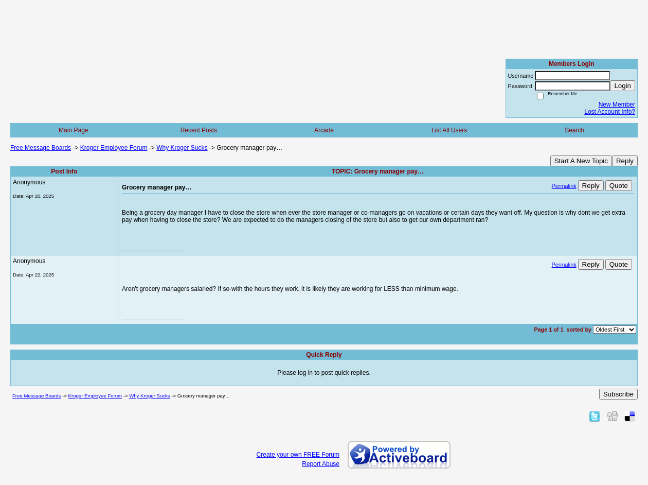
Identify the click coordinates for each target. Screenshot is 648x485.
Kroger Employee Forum (114, 147)
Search (574, 130)
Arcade (324, 130)
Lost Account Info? (609, 111)
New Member (617, 104)
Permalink (564, 186)
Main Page (73, 130)
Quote (618, 185)
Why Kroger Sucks (181, 147)
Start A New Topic (581, 161)
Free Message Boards (40, 147)
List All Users (449, 130)
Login (622, 86)
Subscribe (618, 394)
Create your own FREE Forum (298, 454)
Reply (625, 161)
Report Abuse (320, 463)
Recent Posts (199, 130)
